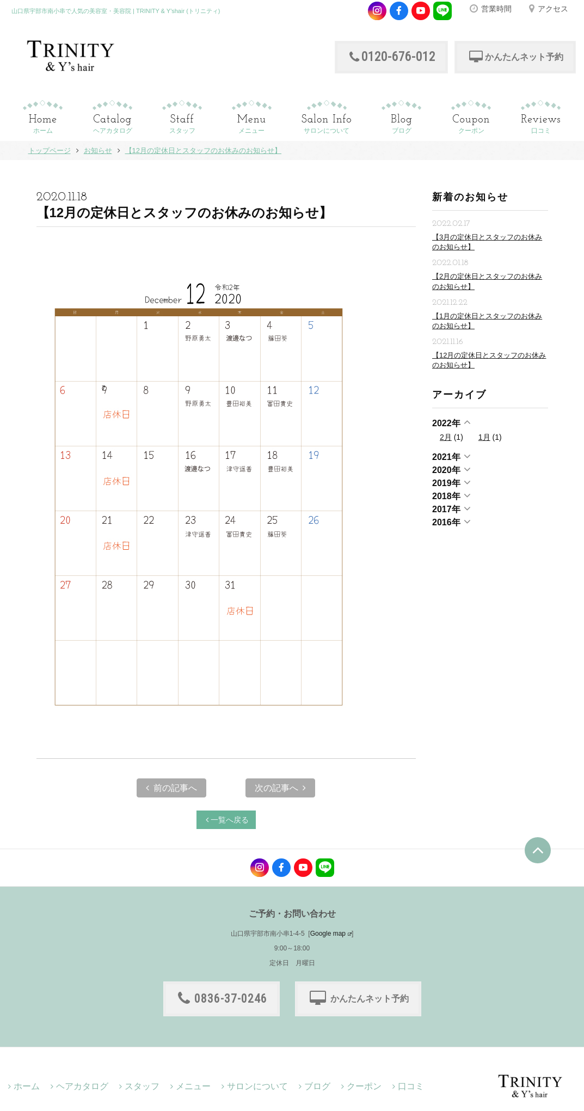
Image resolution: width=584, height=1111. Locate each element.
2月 (446, 437)
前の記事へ (171, 788)
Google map (328, 933)
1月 (484, 437)
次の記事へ (280, 788)
